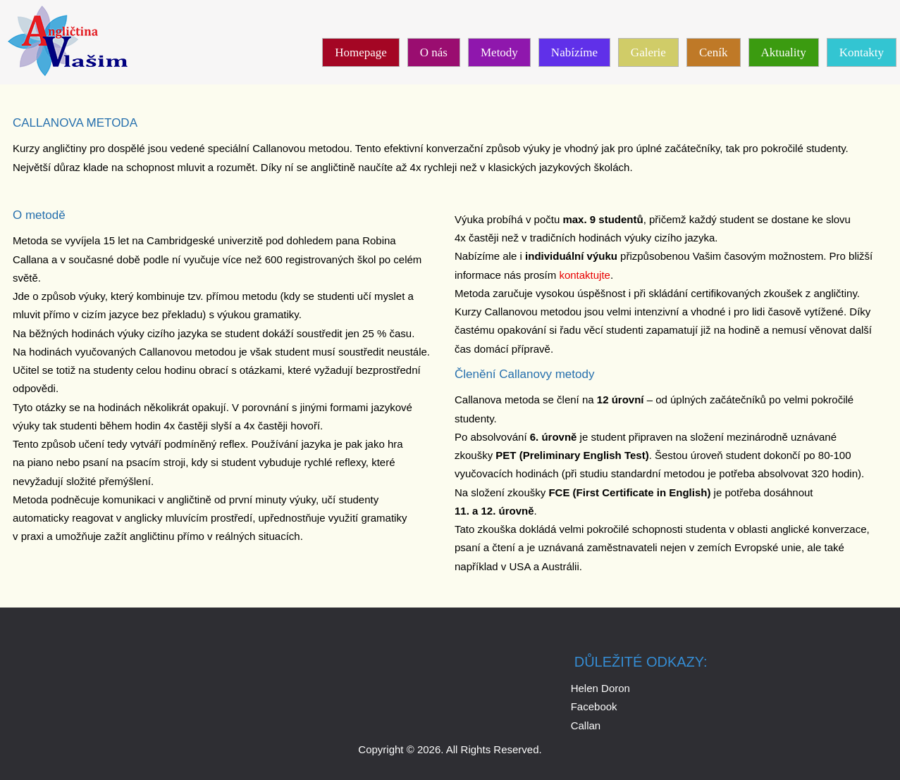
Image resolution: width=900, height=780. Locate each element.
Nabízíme (574, 52)
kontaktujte (584, 275)
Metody (499, 52)
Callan (586, 725)
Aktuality (783, 52)
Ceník (713, 52)
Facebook (594, 706)
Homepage (361, 52)
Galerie (648, 52)
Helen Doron (600, 688)
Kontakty (861, 52)
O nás (434, 52)
